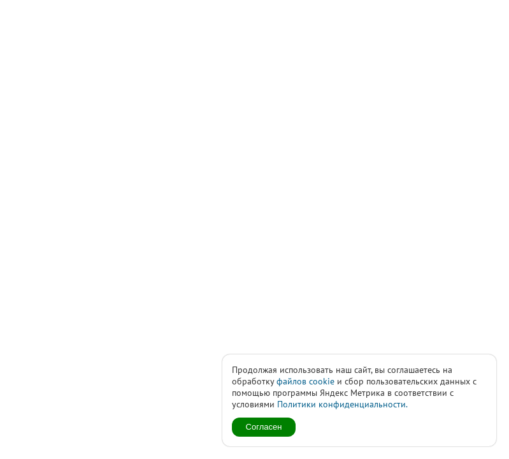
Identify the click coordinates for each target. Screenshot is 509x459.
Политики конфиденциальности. (342, 404)
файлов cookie (305, 381)
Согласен (264, 427)
